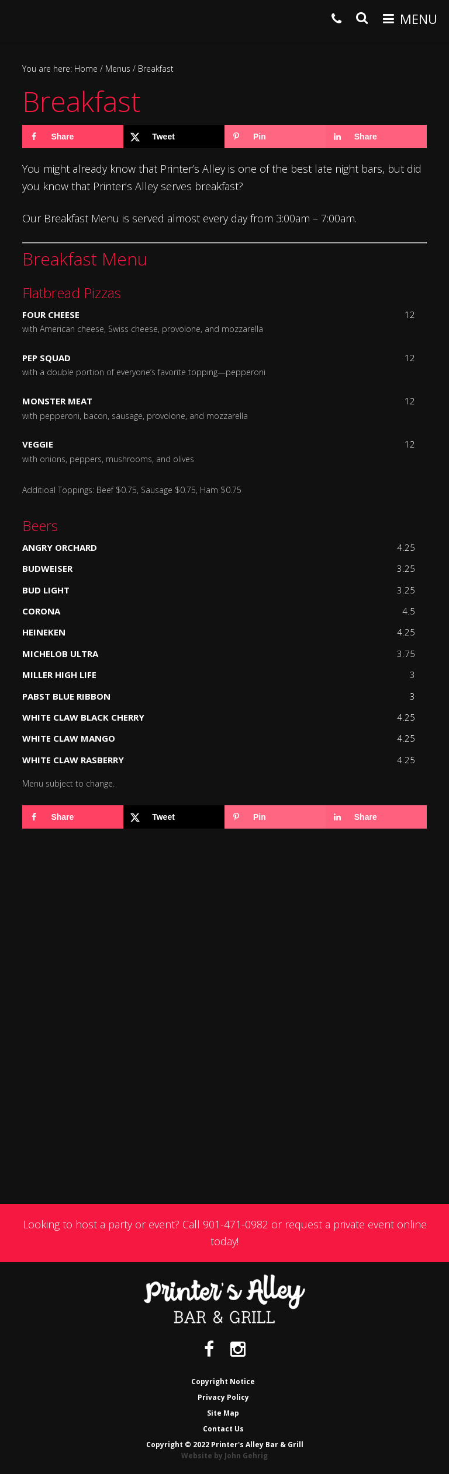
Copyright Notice (223, 1381)
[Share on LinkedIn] (376, 136)
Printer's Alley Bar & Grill (28, 20)
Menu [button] (418, 18)
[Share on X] (173, 136)
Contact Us (223, 1429)
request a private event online (356, 1224)
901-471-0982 (235, 1224)
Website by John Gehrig (224, 1456)
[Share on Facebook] (72, 136)
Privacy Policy (223, 1397)
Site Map (223, 1413)
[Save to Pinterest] (275, 136)
